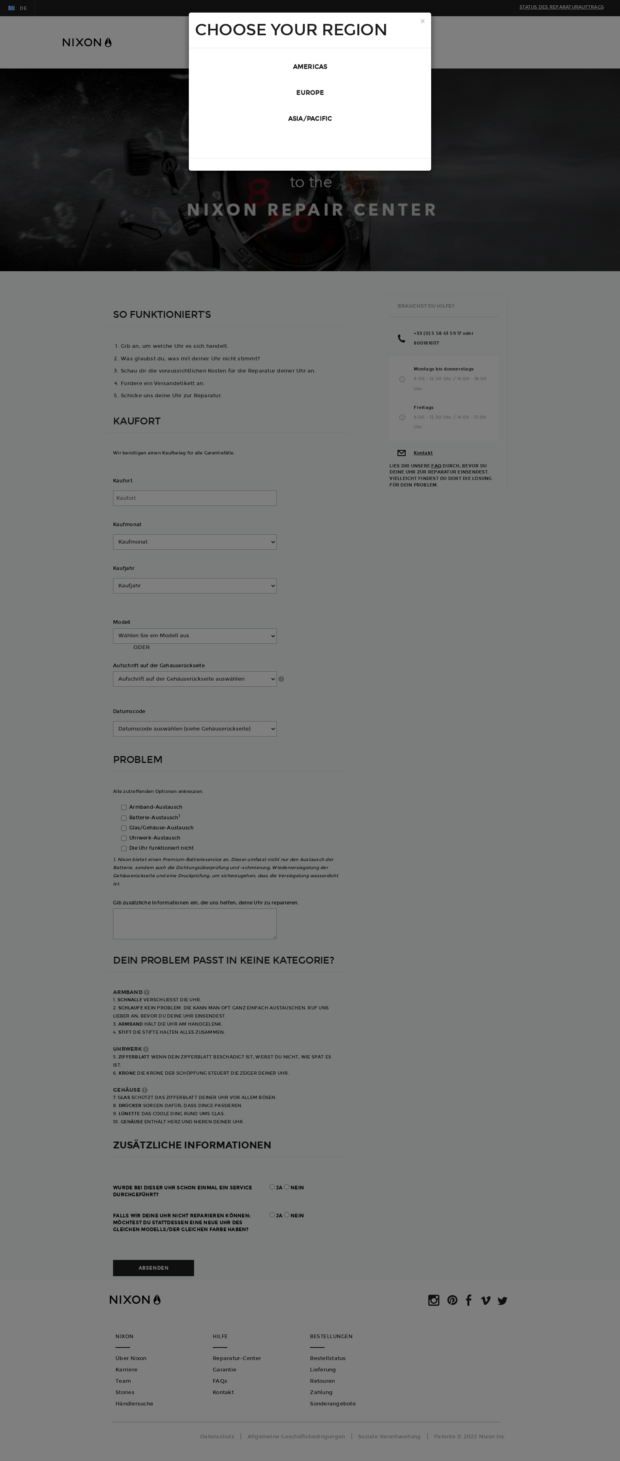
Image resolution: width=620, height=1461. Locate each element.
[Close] (422, 22)
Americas (310, 67)
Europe (310, 94)
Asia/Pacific (310, 121)
